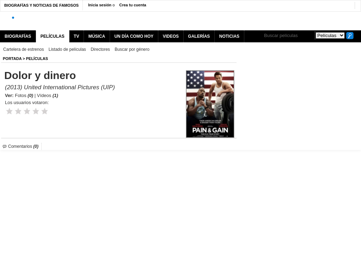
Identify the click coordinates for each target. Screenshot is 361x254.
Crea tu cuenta (132, 5)
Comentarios (23, 146)
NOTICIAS (229, 36)
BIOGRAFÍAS (18, 36)
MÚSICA (96, 36)
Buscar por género (132, 49)
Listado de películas (67, 49)
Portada (12, 58)
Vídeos (47, 95)
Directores (100, 49)
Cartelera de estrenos (23, 49)
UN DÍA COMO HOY (133, 36)
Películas (37, 58)
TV (76, 36)
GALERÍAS (199, 36)
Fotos (24, 95)
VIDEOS (171, 36)
